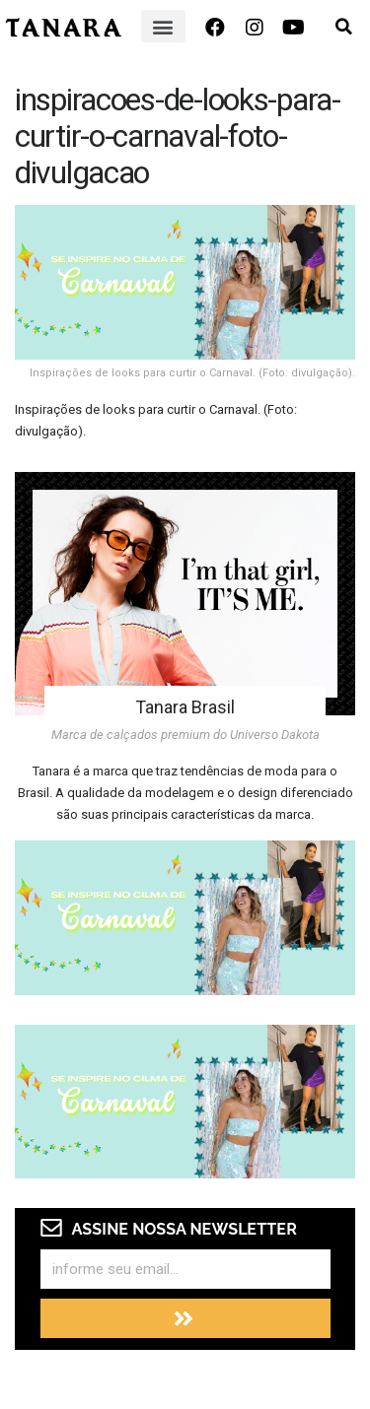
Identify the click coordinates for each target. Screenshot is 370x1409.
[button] (163, 26)
